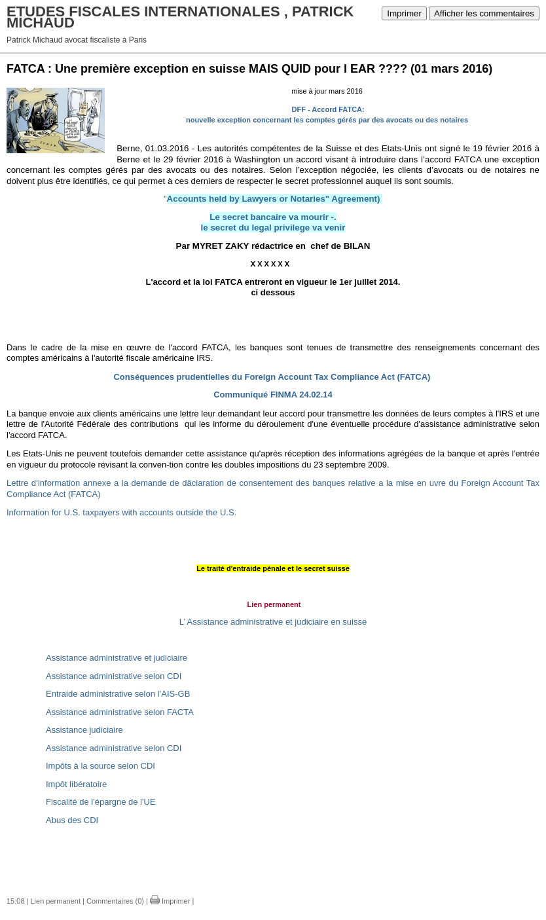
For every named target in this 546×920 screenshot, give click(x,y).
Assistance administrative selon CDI (113, 676)
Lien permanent (56, 901)
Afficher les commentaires (484, 13)
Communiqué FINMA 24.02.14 (273, 394)
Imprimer (404, 13)
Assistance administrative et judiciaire (116, 658)
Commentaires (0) (115, 901)
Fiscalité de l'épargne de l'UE (101, 802)
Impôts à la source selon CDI (100, 766)
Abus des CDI (72, 820)
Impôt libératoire (76, 784)
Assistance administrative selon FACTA (120, 712)
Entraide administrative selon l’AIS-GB (118, 694)
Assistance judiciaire (84, 730)
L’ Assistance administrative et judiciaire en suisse (273, 622)
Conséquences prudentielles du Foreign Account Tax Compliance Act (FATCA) (271, 377)
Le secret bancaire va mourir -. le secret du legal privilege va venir (273, 222)
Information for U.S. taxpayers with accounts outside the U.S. (121, 512)
